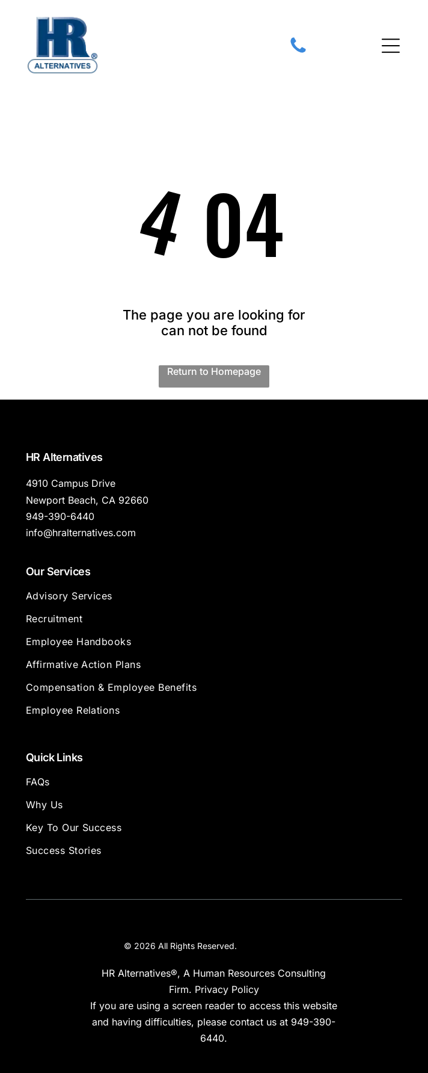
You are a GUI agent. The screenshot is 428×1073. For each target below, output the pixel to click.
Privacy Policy (227, 989)
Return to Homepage (214, 371)
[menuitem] (214, 601)
